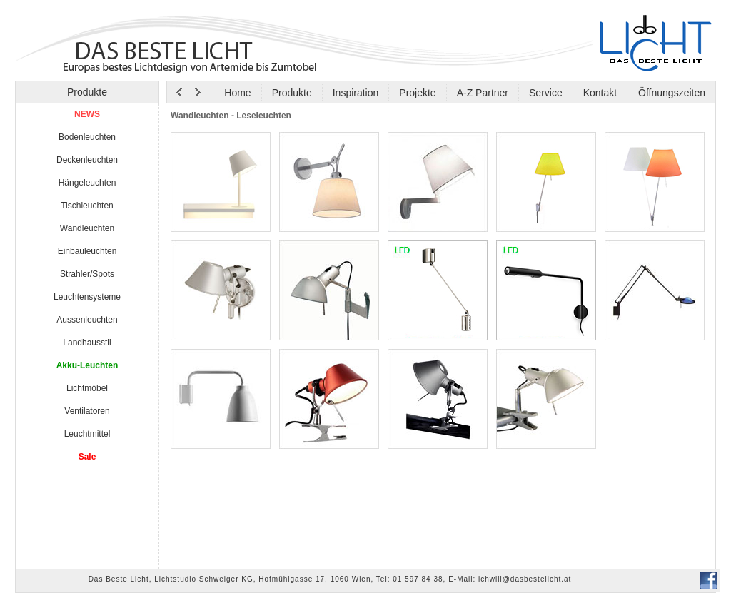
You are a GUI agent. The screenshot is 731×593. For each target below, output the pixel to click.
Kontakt (600, 92)
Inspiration (356, 92)
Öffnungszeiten (670, 92)
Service (546, 92)
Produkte (292, 92)
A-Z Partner (482, 92)
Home (237, 92)
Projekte (417, 92)
